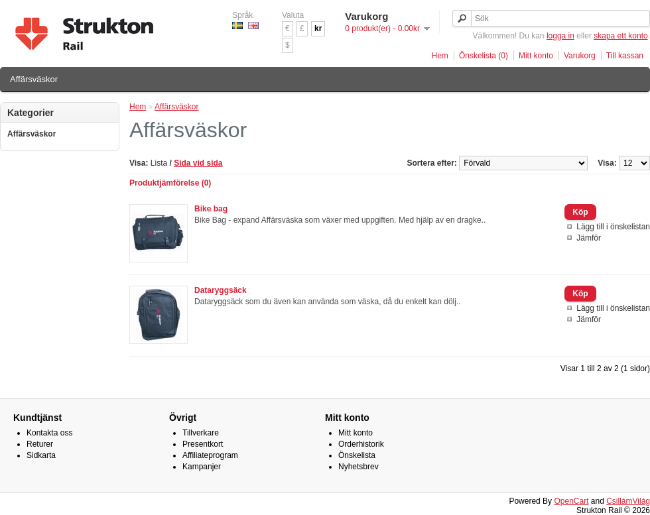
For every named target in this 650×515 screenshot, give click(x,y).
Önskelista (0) (483, 55)
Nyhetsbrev (358, 466)
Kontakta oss (49, 432)
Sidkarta (41, 455)
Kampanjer (201, 466)
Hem (440, 55)
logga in (560, 35)
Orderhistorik (361, 444)
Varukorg (580, 55)
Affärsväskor (34, 79)
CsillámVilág (628, 501)
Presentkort (202, 444)
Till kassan (624, 55)
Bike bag (211, 208)
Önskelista (356, 455)
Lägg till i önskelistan (613, 226)
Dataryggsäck (220, 290)
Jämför (588, 238)
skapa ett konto (620, 35)
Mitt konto (536, 55)
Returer (40, 444)
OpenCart (571, 501)
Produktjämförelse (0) (170, 183)
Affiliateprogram (210, 455)
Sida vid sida (198, 163)
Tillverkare (200, 432)
